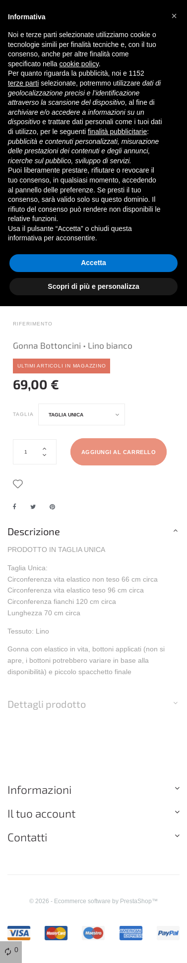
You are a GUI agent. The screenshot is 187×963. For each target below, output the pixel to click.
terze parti (23, 83)
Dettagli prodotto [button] (46, 704)
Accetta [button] (93, 263)
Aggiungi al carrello (118, 452)
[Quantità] (35, 451)
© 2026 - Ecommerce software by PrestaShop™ (93, 901)
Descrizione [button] (33, 531)
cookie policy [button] (79, 64)
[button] (174, 16)
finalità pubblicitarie (117, 132)
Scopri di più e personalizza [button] (93, 286)
